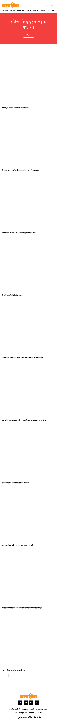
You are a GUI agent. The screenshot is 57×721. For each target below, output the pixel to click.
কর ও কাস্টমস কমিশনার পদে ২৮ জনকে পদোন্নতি (17, 545)
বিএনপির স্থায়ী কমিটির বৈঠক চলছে (12, 295)
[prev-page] (3, 675)
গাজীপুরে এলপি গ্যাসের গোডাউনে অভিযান (15, 108)
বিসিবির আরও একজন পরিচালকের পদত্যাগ (15, 483)
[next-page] (7, 675)
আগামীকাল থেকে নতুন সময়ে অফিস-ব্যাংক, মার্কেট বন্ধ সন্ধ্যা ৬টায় (22, 358)
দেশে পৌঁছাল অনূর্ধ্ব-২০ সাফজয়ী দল (13, 670)
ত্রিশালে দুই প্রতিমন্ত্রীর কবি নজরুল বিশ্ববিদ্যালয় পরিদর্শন (19, 233)
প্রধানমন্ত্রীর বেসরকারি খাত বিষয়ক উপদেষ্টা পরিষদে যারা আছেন (21, 608)
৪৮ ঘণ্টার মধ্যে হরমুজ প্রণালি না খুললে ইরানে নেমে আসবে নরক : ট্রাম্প (24, 420)
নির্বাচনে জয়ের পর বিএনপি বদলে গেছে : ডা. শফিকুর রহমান (20, 170)
